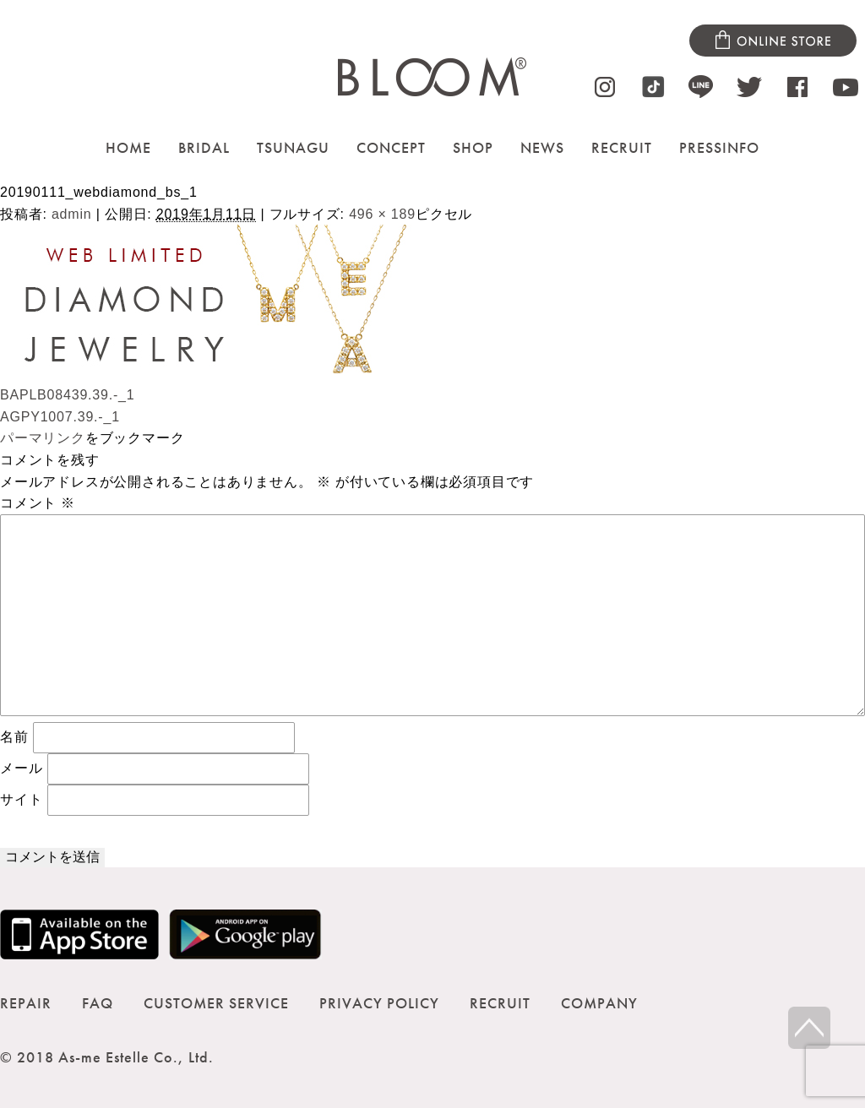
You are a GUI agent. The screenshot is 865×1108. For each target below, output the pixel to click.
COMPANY (599, 1003)
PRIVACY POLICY (379, 1003)
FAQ (97, 1003)
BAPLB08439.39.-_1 (67, 395)
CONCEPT (391, 147)
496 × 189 (382, 214)
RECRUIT (621, 147)
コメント (37, 503)
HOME (128, 147)
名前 (14, 737)
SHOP (473, 147)
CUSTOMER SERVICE (216, 1003)
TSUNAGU (293, 147)
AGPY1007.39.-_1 (60, 417)
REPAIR (26, 1003)
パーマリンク (42, 438)
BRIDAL (204, 147)
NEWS (542, 147)
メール (21, 768)
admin (72, 214)
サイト (21, 799)
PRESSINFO (719, 147)
